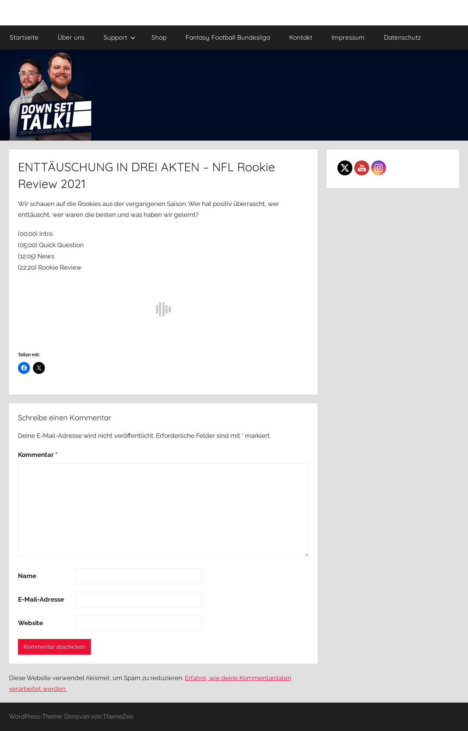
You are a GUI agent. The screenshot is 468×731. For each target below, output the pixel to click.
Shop (159, 37)
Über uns (71, 37)
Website (30, 623)
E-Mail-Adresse (41, 599)
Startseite (24, 37)
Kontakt (300, 37)
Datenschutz (402, 37)
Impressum (348, 37)
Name (27, 576)
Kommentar (38, 454)
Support (119, 37)
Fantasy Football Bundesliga (228, 37)
